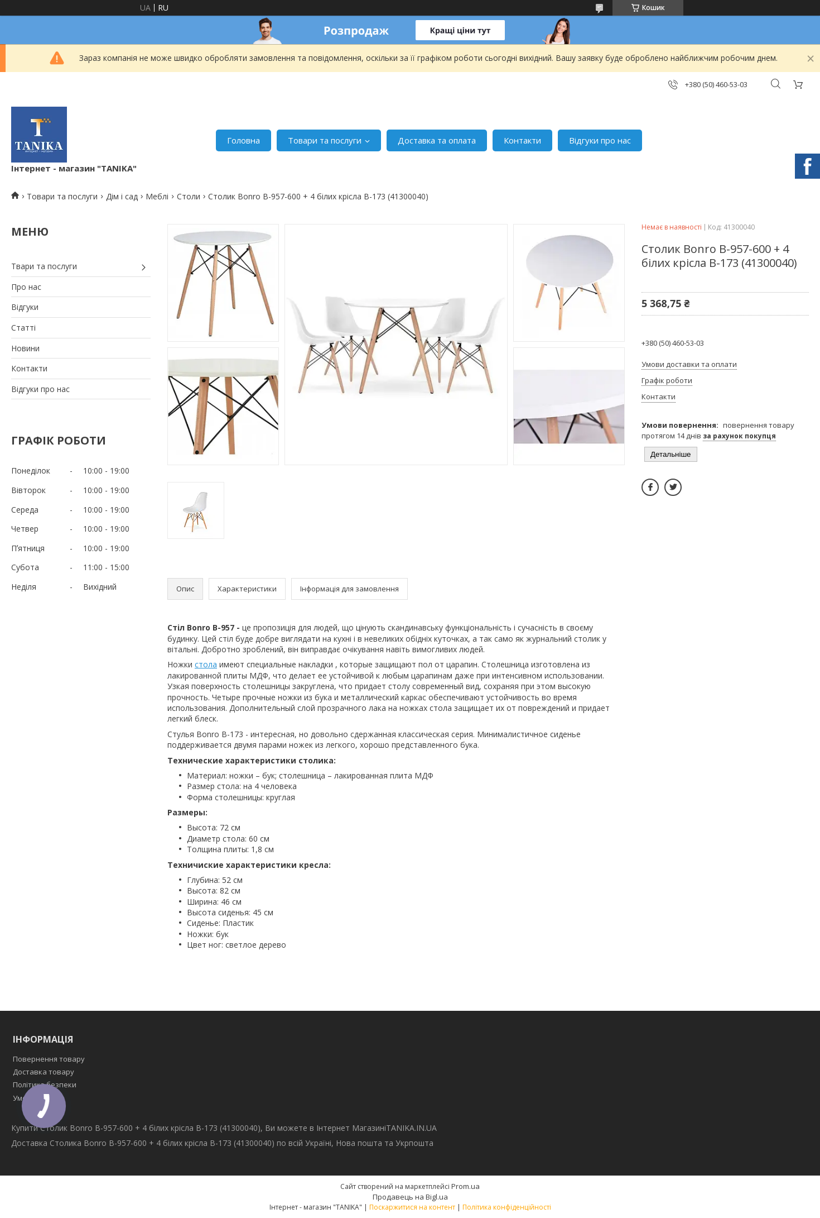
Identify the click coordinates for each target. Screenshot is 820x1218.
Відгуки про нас (600, 140)
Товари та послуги (324, 140)
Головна (243, 140)
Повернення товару (49, 1059)
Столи (188, 196)
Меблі (157, 196)
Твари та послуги (44, 266)
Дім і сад (122, 196)
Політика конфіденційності (506, 1207)
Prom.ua (465, 1186)
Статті (23, 327)
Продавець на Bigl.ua (410, 1197)
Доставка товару (43, 1072)
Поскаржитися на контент (412, 1207)
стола (206, 664)
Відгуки (24, 307)
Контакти (522, 140)
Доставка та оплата (437, 140)
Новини (25, 348)
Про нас (26, 286)
